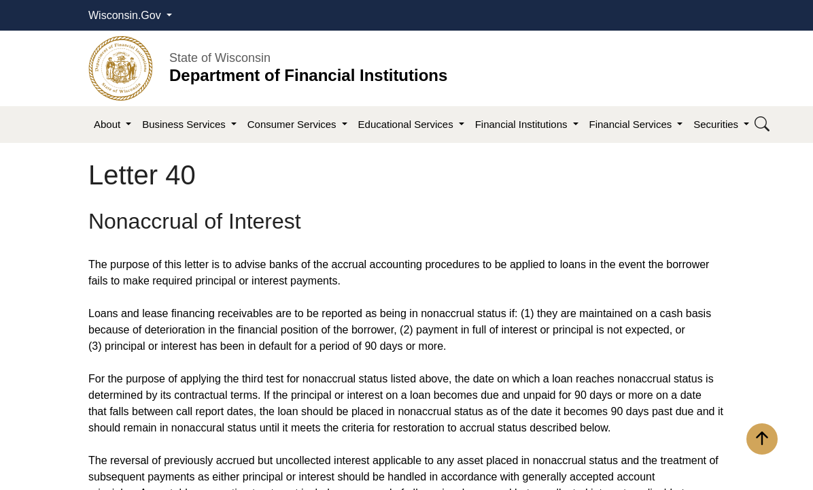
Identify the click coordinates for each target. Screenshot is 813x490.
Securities (717, 124)
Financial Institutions (522, 124)
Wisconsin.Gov (126, 15)
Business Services (185, 124)
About (108, 124)
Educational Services (407, 124)
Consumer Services (293, 124)
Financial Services (632, 124)
